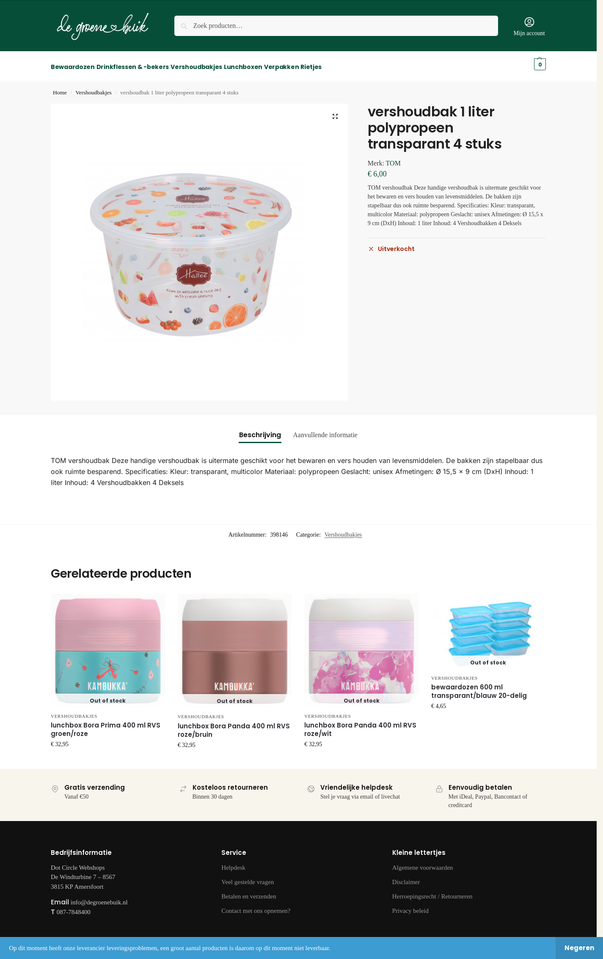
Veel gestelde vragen (247, 877)
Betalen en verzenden (248, 891)
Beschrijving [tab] (260, 430)
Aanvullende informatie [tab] (325, 430)
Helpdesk (233, 863)
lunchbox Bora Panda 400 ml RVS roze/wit (360, 724)
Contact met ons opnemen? (255, 906)
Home (60, 88)
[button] (335, 111)
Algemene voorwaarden (422, 863)
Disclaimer (406, 877)
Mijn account (529, 26)
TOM (393, 158)
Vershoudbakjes (93, 88)
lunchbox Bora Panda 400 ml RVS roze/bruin (234, 725)
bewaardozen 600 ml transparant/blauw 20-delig (479, 686)
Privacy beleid (410, 906)
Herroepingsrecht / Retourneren (432, 891)
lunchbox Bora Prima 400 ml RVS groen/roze (105, 724)
